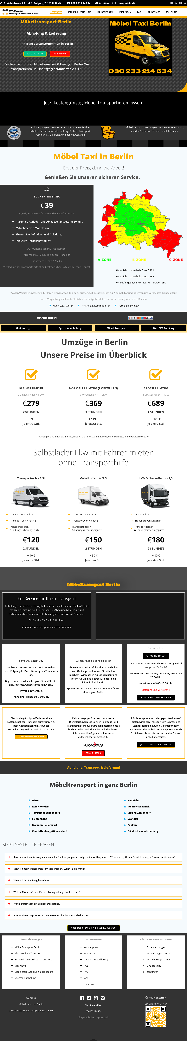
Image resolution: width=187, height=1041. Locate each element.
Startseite (56, 12)
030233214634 (93, 1011)
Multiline (171, 12)
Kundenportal (105, 12)
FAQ (139, 12)
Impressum (125, 12)
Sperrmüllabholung (79, 12)
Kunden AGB (153, 12)
